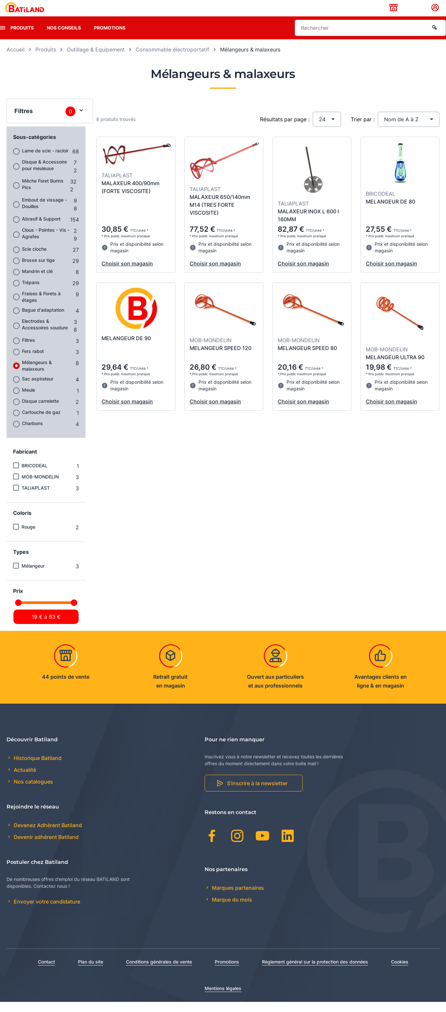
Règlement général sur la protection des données (315, 972)
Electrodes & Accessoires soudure (45, 334)
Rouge (28, 537)
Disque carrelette (40, 411)
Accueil (16, 59)
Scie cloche (34, 259)
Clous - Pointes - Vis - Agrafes (45, 243)
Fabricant (25, 461)
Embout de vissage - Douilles (44, 213)
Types (21, 562)
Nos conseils (64, 38)
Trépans (31, 292)
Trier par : (363, 129)
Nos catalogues (32, 792)
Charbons (32, 433)
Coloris (22, 523)
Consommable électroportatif (172, 59)
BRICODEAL (34, 475)
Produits (22, 38)
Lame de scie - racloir (45, 161)
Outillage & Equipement (96, 59)
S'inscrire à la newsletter (257, 793)
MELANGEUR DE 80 (390, 211)
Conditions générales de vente (159, 972)
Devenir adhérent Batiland (45, 847)
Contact (46, 972)
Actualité (24, 780)
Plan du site (90, 972)
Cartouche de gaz (41, 422)
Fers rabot (33, 361)
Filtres (28, 350)
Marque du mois (231, 909)
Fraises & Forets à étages (41, 307)
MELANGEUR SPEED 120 (220, 358)
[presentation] (2, 38)
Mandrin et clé (37, 281)
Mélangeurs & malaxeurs (37, 376)
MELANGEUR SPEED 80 (307, 358)
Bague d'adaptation (43, 320)
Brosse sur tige (38, 270)
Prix (18, 601)
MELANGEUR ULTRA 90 (395, 367)
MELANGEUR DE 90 (126, 348)
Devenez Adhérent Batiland (47, 835)
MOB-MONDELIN (40, 487)
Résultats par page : (284, 129)
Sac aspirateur (37, 389)
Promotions (109, 38)
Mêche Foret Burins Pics (43, 194)
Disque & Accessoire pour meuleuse (44, 175)
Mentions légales (223, 998)
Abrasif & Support (41, 229)
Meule (28, 400)
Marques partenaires (237, 898)
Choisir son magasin (127, 273)
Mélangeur (33, 576)
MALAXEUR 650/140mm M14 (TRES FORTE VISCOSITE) (220, 215)
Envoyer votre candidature (46, 912)
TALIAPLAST (36, 498)
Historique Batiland (37, 768)
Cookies (399, 972)
